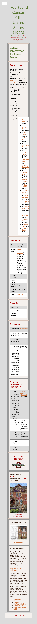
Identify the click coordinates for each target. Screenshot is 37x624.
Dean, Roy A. (25, 220)
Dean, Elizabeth (25, 229)
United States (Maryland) (23, 393)
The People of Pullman (18, 36)
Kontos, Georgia (24, 128)
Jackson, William (24, 153)
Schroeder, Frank (25, 160)
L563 (19, 249)
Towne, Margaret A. (25, 192)
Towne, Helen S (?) (25, 196)
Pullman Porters (18, 605)
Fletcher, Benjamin (25, 214)
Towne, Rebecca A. (25, 207)
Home (19, 36)
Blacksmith (24, 328)
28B (11, 80)
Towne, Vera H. (25, 202)
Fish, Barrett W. (25, 166)
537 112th (20, 294)
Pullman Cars (18, 602)
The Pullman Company (17, 600)
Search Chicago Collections (15, 569)
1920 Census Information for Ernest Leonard (19, 39)
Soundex (20, 253)
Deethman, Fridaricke (25, 146)
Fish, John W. (24, 185)
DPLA (17, 575)
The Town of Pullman (20, 604)
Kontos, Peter (24, 121)
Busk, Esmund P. (25, 133)
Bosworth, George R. (25, 180)
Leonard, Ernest (25, 173)
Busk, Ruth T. (25, 139)
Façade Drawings (18, 542)
